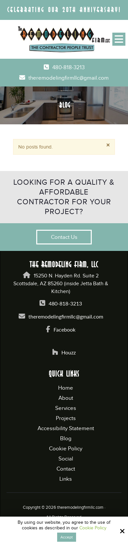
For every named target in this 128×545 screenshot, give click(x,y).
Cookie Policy (92, 527)
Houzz (68, 352)
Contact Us (64, 237)
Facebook (64, 329)
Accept (66, 537)
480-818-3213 (68, 67)
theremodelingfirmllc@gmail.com (68, 78)
